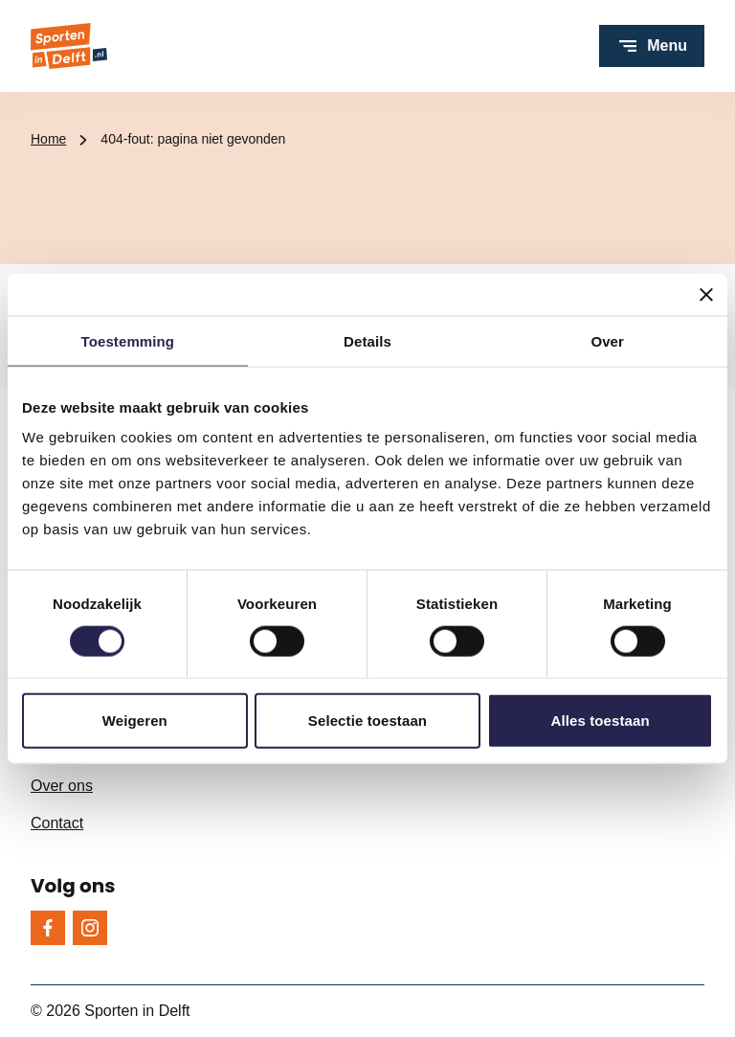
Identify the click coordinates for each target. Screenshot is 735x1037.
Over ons (62, 786)
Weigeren (134, 720)
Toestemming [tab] (128, 340)
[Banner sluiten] (706, 294)
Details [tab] (367, 340)
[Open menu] (651, 46)
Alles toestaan (600, 720)
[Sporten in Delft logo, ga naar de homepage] (69, 46)
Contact (57, 823)
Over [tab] (607, 340)
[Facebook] (48, 928)
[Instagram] (90, 928)
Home (48, 139)
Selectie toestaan (367, 720)
